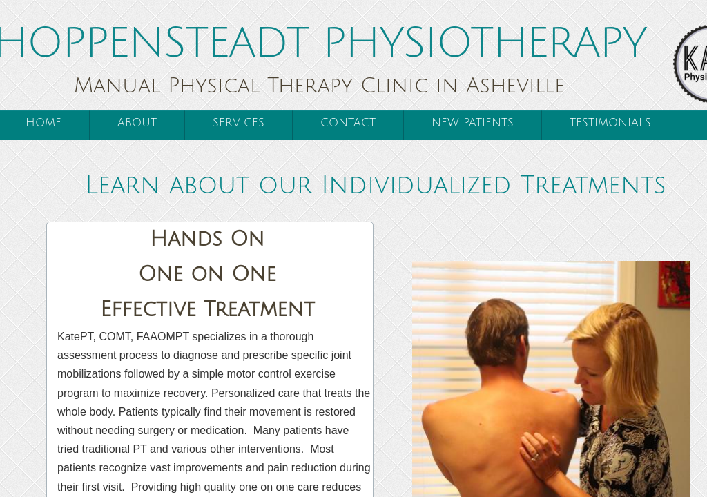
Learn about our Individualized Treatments (375, 185)
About (137, 123)
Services (238, 123)
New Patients (473, 123)
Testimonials (610, 123)
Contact (348, 123)
